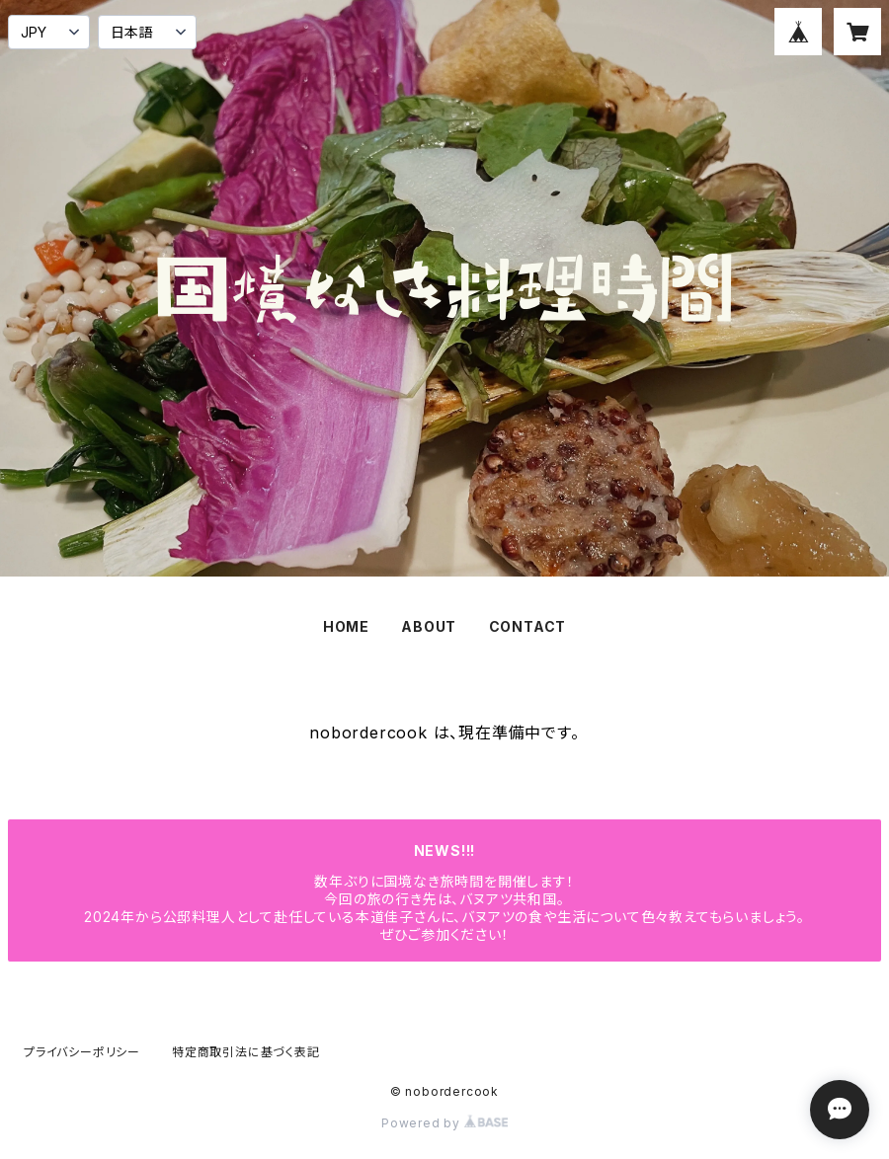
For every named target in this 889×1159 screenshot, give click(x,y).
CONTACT (528, 626)
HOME (346, 626)
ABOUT (428, 626)
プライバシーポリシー (82, 1051)
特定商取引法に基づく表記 (246, 1051)
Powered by (444, 1123)
